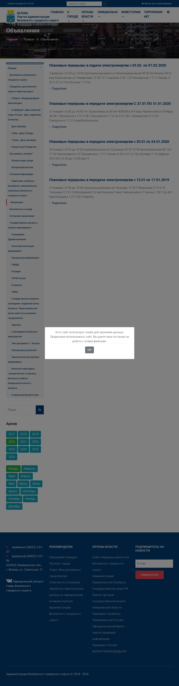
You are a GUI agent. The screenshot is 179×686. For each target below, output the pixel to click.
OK (89, 349)
